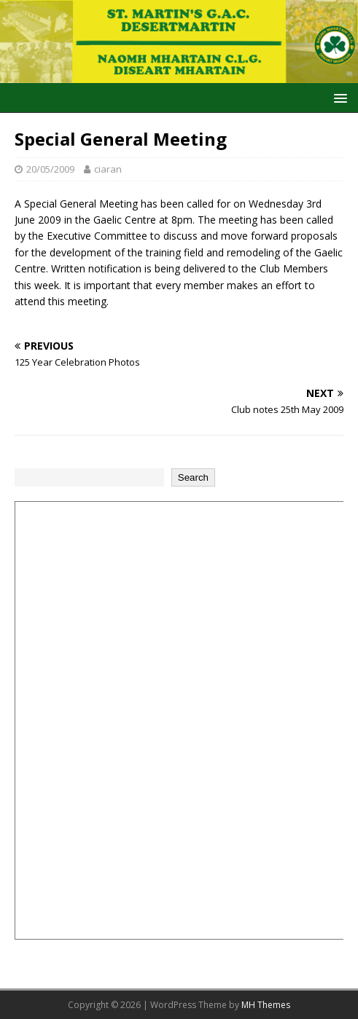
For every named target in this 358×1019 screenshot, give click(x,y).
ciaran (108, 169)
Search (193, 477)
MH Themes (265, 1005)
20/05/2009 (50, 169)
